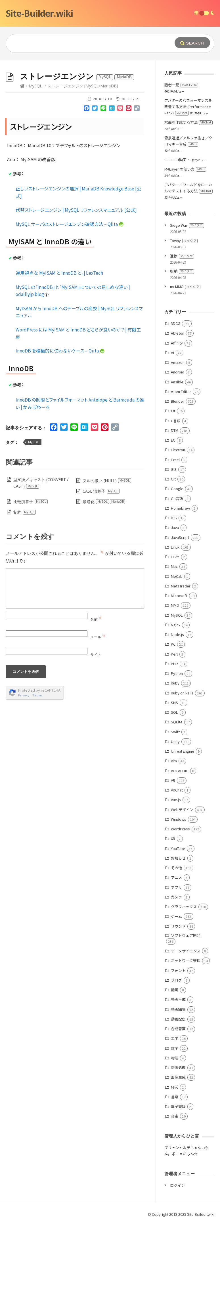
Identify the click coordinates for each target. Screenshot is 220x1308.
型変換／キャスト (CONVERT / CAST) (40, 483)
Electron (178, 449)
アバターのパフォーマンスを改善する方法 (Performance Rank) (188, 107)
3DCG (175, 323)
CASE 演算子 (101, 491)
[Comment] (75, 588)
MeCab (177, 576)
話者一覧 (181, 84)
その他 (176, 867)
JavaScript (180, 537)
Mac (174, 566)
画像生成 (178, 1077)
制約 (24, 512)
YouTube (178, 848)
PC (173, 644)
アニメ (176, 877)
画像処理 (178, 1067)
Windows (178, 819)
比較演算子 (30, 501)
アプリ (176, 887)
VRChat (177, 790)
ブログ (176, 980)
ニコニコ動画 (175, 159)
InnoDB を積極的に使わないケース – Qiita (60, 350)
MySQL (35, 86)
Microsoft (179, 595)
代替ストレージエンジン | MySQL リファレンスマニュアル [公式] (76, 210)
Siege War (187, 225)
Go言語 (177, 498)
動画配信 (178, 1019)
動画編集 (178, 1009)
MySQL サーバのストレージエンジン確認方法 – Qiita (70, 224)
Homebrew (180, 508)
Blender (177, 401)
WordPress (180, 829)
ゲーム (176, 916)
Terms (37, 695)
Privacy (24, 695)
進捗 (182, 256)
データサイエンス (185, 951)
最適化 (104, 501)
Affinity (177, 343)
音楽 (174, 1116)
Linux (175, 547)
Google (177, 488)
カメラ (176, 897)
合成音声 (178, 1028)
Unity (175, 741)
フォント (178, 970)
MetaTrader (180, 586)
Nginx (175, 624)
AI (172, 352)
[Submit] (192, 42)
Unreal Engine (182, 751)
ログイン (177, 1185)
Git (173, 479)
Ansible (177, 382)
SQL (174, 712)
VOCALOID (179, 770)
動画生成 (178, 999)
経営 (174, 1087)
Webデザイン (182, 809)
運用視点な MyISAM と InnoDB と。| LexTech (59, 273)
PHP (174, 663)
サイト (95, 654)
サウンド (178, 926)
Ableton (177, 333)
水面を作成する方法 (188, 122)
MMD (175, 605)
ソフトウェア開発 (185, 935)
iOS (174, 517)
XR (173, 838)
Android (177, 372)
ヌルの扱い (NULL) (107, 480)
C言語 (176, 420)
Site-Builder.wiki (39, 13)
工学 (174, 1038)
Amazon (178, 362)
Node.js (177, 634)
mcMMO (185, 286)
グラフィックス (184, 906)
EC (173, 440)
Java (175, 527)
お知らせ (178, 858)
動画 (174, 989)
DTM (174, 430)
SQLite (177, 722)
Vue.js (176, 799)
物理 (174, 1058)
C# (173, 410)
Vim (174, 760)
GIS (174, 469)
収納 (182, 271)
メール (98, 636)
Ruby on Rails (182, 693)
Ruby (175, 683)
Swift (175, 731)
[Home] (22, 86)
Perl (174, 654)
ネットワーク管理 (185, 960)
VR (173, 780)
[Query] (89, 43)
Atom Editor (181, 391)
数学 (174, 1048)
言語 (174, 1096)
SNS (174, 702)
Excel (175, 459)
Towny (184, 240)
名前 (96, 619)
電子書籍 (178, 1106)
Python (177, 673)
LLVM (175, 556)
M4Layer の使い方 (185, 169)
